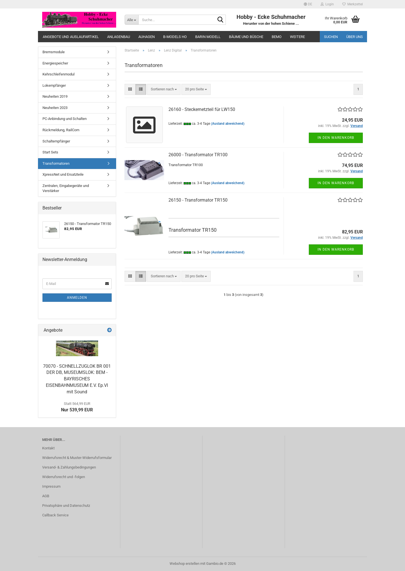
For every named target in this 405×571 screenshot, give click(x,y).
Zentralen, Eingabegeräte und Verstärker (65, 188)
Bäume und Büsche (246, 37)
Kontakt (48, 448)
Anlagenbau (118, 37)
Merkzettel (352, 4)
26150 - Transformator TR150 (198, 200)
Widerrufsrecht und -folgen (63, 477)
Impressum (51, 486)
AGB (45, 496)
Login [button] (327, 4)
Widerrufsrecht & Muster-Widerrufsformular (77, 458)
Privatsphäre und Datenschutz (66, 505)
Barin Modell (207, 37)
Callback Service (55, 515)
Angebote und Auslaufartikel (71, 37)
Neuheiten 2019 (55, 96)
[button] (308, 4)
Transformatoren (55, 163)
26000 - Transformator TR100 (198, 154)
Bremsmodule (53, 52)
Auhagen (146, 37)
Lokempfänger (54, 85)
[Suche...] (131, 20)
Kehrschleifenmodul (58, 74)
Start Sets (50, 152)
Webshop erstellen (184, 563)
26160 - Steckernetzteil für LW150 (201, 109)
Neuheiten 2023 (55, 108)
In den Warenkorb (336, 138)
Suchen (331, 37)
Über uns (354, 37)
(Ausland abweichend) (227, 124)
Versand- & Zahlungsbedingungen (69, 467)
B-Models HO (175, 37)
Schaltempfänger (56, 141)
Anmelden (77, 298)
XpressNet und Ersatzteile (63, 174)
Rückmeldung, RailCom (60, 130)
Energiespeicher (55, 63)
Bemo (277, 37)
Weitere (297, 37)
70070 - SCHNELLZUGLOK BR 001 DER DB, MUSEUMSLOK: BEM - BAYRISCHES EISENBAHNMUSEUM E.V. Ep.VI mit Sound (77, 378)
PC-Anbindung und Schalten (64, 119)
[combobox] (164, 89)
